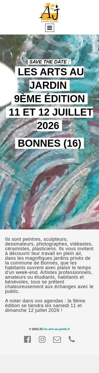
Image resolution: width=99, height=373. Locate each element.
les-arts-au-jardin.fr (57, 329)
